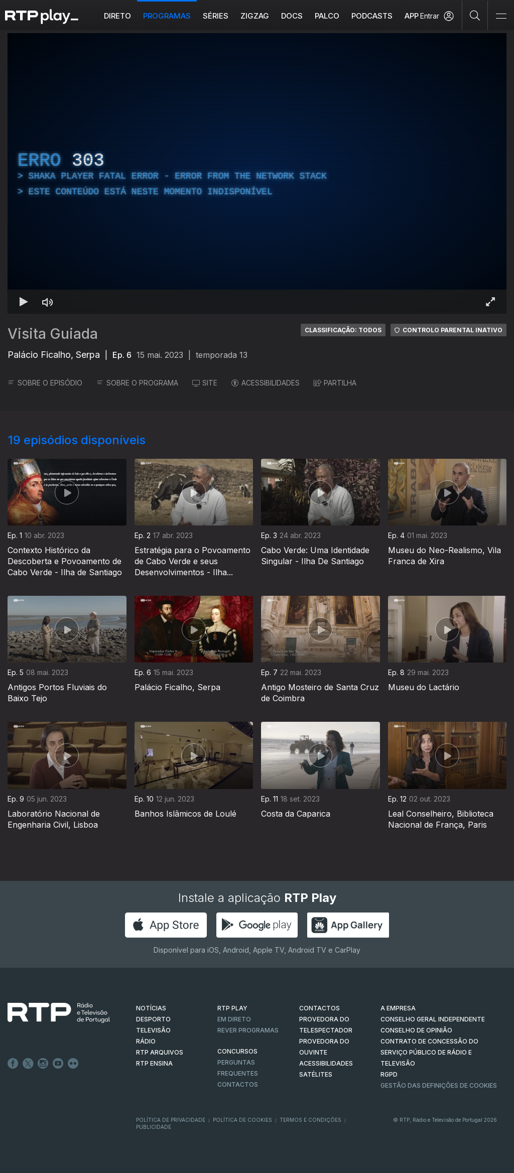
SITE (204, 382)
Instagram (43, 1063)
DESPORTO (153, 1019)
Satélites (315, 1074)
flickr (73, 1063)
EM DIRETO (234, 1019)
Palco (327, 16)
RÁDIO (146, 1041)
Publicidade (153, 1127)
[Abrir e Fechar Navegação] (501, 16)
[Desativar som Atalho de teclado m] (48, 302)
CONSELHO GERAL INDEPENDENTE (432, 1019)
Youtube (58, 1063)
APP (412, 16)
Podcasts (372, 16)
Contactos (237, 1084)
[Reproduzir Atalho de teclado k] (24, 302)
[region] (257, 173)
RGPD (389, 1074)
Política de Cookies (242, 1120)
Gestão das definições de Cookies (438, 1085)
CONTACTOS (319, 1008)
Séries (215, 16)
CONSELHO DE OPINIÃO (416, 1030)
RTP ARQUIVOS (159, 1052)
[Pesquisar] (475, 15)
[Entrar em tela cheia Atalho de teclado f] (490, 302)
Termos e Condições (310, 1120)
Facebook (13, 1063)
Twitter (28, 1063)
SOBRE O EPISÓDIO (45, 382)
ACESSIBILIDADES (265, 382)
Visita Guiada (53, 333)
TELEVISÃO (153, 1030)
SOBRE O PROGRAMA (137, 382)
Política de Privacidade (170, 1120)
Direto (117, 16)
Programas (167, 16)
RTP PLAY (232, 1008)
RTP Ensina (154, 1063)
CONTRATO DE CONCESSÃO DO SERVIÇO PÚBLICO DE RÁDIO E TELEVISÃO (429, 1052)
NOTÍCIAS (151, 1008)
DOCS (292, 16)
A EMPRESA (398, 1008)
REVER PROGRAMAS (248, 1030)
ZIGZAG (254, 16)
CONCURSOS (237, 1051)
